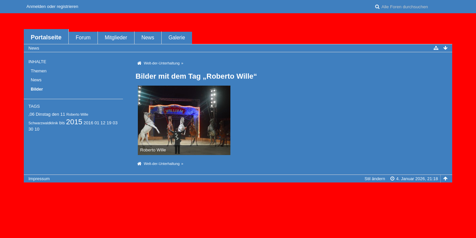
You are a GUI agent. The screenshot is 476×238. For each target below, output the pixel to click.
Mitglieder (116, 37)
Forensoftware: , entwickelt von (238, 189)
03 (115, 122)
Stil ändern (375, 178)
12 (102, 122)
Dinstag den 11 (50, 114)
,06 (31, 114)
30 (30, 129)
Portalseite (46, 37)
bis (62, 122)
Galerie (177, 37)
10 (36, 129)
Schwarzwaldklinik (43, 123)
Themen (39, 70)
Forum (83, 37)
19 (108, 122)
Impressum (39, 178)
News (147, 37)
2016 (88, 122)
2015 (74, 122)
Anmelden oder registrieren (52, 6)
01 (97, 122)
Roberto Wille (77, 114)
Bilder (37, 89)
